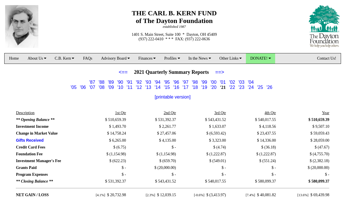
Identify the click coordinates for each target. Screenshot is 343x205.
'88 (101, 82)
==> (219, 72)
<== (123, 72)
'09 (111, 87)
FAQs (87, 58)
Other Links (230, 58)
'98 (195, 82)
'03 (241, 82)
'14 (157, 87)
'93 (148, 82)
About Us (37, 58)
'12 (139, 87)
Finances (147, 58)
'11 (130, 87)
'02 (232, 82)
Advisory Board (115, 58)
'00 (213, 82)
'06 (83, 87)
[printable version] (173, 97)
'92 (139, 82)
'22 (232, 87)
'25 (260, 87)
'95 (167, 82)
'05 (74, 87)
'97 (186, 82)
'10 (120, 87)
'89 (111, 82)
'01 (223, 82)
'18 (195, 87)
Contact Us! (326, 58)
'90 (120, 82)
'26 (269, 87)
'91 (130, 82)
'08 (101, 87)
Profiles (172, 58)
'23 (241, 87)
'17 (186, 87)
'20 (214, 87)
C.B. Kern (64, 58)
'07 (92, 87)
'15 (167, 87)
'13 (148, 87)
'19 (204, 87)
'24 (251, 87)
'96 (176, 82)
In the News (200, 58)
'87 (92, 82)
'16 (176, 87)
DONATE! (260, 58)
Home (14, 58)
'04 (251, 82)
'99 (204, 82)
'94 (157, 82)
